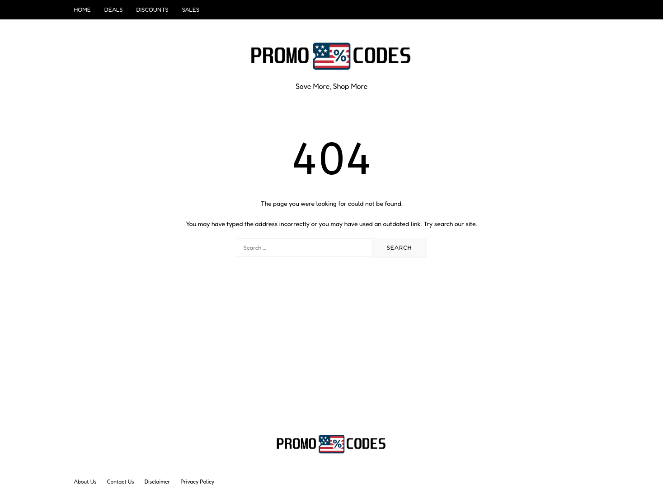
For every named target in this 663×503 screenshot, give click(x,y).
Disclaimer (157, 481)
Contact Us (120, 481)
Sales (190, 9)
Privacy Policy (198, 481)
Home (82, 9)
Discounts (152, 9)
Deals (113, 9)
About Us (85, 481)
